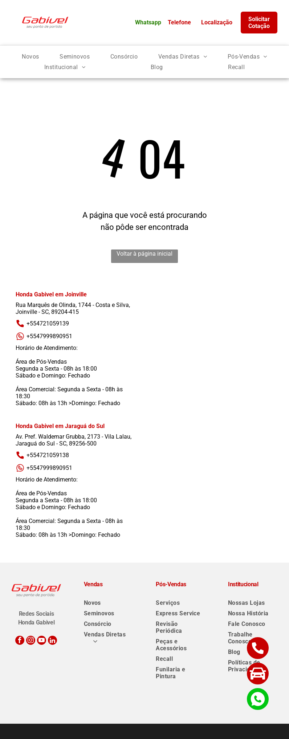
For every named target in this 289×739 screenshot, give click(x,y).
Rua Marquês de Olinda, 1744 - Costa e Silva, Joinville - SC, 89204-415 (73, 308)
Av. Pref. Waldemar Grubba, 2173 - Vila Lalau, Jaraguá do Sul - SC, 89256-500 (73, 440)
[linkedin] (52, 641)
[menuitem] (30, 56)
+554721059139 (42, 323)
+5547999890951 (44, 336)
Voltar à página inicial (144, 253)
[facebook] (19, 641)
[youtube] (41, 641)
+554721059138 (42, 455)
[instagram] (30, 641)
